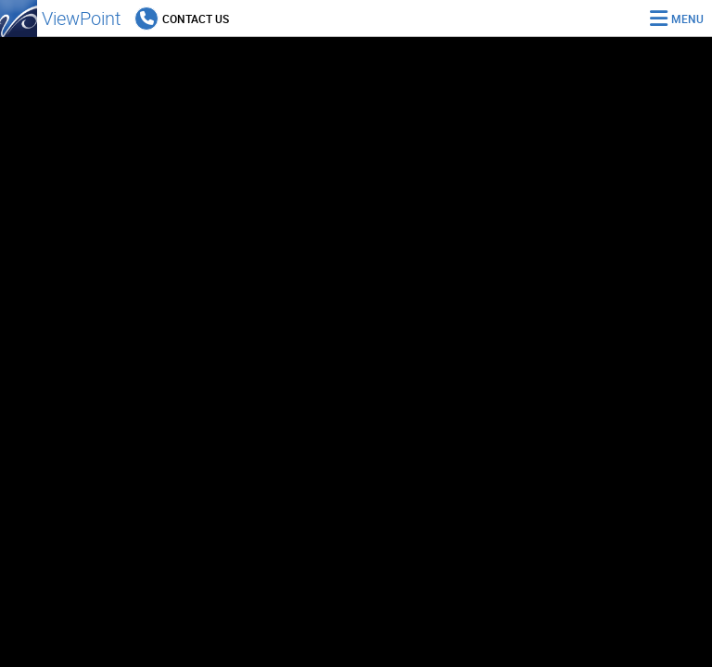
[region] (356, 352)
